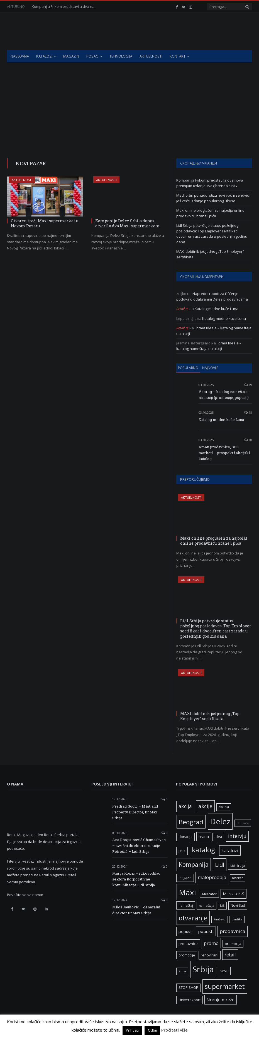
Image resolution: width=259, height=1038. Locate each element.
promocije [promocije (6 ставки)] (187, 955)
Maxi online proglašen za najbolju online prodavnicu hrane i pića (210, 213)
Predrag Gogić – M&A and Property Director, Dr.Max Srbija (135, 812)
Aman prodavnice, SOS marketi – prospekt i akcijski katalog (224, 452)
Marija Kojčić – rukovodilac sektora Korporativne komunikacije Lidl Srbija (136, 879)
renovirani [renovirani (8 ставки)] (209, 955)
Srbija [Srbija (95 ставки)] (203, 969)
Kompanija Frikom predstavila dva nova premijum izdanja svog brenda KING (65, 6)
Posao (92, 56)
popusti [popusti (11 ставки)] (206, 931)
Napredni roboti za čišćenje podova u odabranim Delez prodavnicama (212, 296)
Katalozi (44, 56)
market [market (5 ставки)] (237, 878)
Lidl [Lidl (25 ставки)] (219, 864)
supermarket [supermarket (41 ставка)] (225, 986)
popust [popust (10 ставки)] (185, 931)
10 (248, 440)
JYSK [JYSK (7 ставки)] (182, 851)
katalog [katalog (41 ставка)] (203, 849)
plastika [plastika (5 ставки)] (236, 919)
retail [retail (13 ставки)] (230, 954)
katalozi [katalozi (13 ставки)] (229, 850)
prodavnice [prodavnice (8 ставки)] (188, 943)
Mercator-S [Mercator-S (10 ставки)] (233, 893)
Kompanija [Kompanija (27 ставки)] (194, 864)
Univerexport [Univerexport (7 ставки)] (190, 999)
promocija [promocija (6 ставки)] (233, 943)
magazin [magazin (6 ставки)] (185, 877)
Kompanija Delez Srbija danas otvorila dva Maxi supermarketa (127, 223)
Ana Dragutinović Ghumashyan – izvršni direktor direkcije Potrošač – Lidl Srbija (139, 845)
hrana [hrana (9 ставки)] (204, 836)
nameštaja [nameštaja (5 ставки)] (206, 906)
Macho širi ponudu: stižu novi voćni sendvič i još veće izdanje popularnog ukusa (213, 198)
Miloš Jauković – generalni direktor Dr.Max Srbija (136, 909)
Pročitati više (174, 1030)
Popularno (188, 367)
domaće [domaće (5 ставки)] (243, 823)
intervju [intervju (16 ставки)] (237, 836)
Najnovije (210, 367)
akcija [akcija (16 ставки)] (185, 806)
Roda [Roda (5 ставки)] (182, 971)
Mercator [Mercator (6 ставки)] (209, 894)
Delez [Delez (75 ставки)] (220, 821)
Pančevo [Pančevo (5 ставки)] (220, 919)
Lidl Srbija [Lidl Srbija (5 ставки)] (237, 866)
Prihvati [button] (132, 1030)
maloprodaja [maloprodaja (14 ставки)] (212, 877)
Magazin (71, 56)
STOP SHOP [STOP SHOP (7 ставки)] (188, 987)
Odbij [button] (152, 1030)
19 (248, 385)
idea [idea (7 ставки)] (218, 836)
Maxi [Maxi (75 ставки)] (187, 892)
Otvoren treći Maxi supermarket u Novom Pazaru (44, 223)
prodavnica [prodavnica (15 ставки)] (232, 931)
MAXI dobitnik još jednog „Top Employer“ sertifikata (210, 716)
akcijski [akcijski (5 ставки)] (224, 807)
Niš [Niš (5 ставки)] (222, 906)
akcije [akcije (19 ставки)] (205, 806)
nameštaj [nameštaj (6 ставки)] (186, 905)
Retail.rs (182, 308)
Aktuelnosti (151, 56)
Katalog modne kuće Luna (216, 308)
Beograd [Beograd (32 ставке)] (191, 822)
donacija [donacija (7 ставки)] (185, 836)
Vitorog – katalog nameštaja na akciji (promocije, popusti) (224, 394)
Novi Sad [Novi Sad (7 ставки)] (238, 905)
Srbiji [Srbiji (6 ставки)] (224, 971)
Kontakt (177, 56)
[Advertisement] (129, 105)
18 (248, 412)
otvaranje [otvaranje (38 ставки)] (193, 917)
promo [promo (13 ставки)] (211, 943)
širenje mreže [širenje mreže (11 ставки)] (220, 999)
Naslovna (20, 56)
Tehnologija (120, 56)
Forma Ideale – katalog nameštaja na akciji (208, 346)
